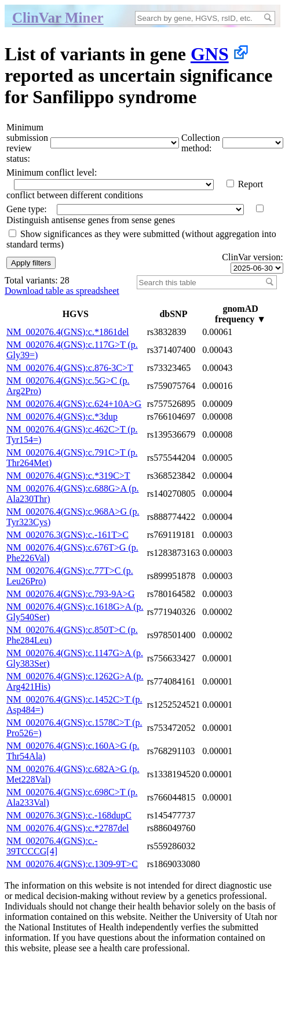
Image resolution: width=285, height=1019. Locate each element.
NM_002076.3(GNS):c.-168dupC (68, 815)
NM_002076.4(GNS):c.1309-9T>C (72, 864)
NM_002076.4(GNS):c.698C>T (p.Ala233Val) (72, 797)
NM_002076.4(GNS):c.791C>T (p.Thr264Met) (72, 457)
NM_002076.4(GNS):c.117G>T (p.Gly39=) (72, 350)
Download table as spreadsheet (62, 291)
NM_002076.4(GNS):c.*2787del (67, 828)
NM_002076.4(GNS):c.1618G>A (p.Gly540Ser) (75, 612)
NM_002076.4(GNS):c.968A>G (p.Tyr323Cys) (72, 517)
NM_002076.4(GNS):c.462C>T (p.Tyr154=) (72, 434)
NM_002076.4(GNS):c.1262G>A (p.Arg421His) (75, 681)
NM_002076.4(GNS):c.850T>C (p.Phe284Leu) (72, 635)
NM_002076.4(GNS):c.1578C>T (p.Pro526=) (74, 728)
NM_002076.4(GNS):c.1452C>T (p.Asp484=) (74, 704)
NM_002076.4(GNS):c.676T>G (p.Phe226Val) (72, 553)
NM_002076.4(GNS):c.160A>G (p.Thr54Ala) (72, 751)
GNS (210, 53)
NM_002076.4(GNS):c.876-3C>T (69, 368)
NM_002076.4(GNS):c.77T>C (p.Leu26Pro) (69, 576)
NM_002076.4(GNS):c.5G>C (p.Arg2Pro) (68, 386)
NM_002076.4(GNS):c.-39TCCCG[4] (51, 846)
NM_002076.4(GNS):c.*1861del (67, 332)
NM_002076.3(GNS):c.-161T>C (67, 535)
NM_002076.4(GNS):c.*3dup (62, 416)
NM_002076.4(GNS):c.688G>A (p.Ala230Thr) (72, 493)
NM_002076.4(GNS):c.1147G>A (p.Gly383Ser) (74, 658)
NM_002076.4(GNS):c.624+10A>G (73, 404)
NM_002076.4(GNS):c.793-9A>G (70, 594)
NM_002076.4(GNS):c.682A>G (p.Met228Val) (72, 774)
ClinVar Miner (58, 18)
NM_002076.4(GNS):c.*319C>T (68, 476)
